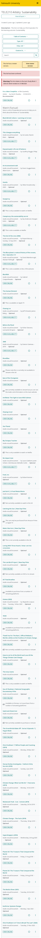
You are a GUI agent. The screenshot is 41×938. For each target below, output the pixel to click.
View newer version (30, 65)
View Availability (9, 141)
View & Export (20, 16)
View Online (7, 100)
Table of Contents (20, 36)
